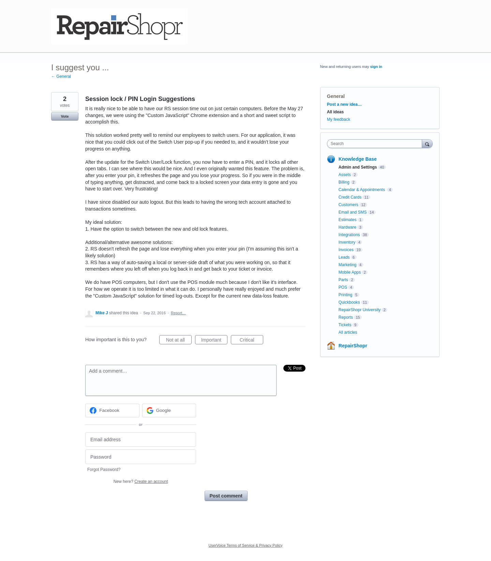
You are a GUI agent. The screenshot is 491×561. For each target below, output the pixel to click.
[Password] (140, 456)
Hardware (347, 227)
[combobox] (376, 143)
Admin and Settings (358, 167)
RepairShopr (353, 345)
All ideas (335, 112)
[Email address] (140, 439)
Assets (345, 174)
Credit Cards (350, 197)
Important (214, 341)
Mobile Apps (350, 272)
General (336, 96)
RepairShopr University (360, 309)
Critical (251, 341)
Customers (348, 204)
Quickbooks (349, 302)
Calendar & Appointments (362, 189)
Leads (344, 257)
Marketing (348, 264)
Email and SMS (353, 212)
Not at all (179, 341)
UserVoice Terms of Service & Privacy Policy (246, 545)
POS (343, 287)
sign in (376, 66)
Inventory (347, 242)
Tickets (345, 324)
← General (61, 76)
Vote (65, 116)
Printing (346, 294)
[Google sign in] (169, 410)
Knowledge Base (358, 159)
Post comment (226, 496)
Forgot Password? (103, 469)
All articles (348, 332)
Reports (346, 317)
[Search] (427, 143)
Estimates (348, 219)
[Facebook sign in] (112, 410)
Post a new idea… (344, 104)
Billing (344, 182)
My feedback (338, 119)
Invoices (346, 249)
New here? (141, 481)
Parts (343, 279)
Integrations (349, 234)
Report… (178, 313)
